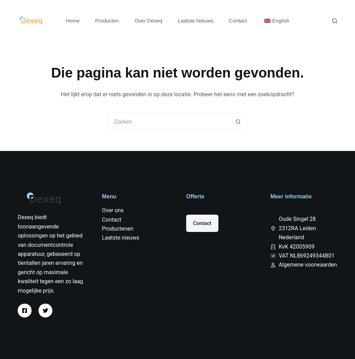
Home (73, 21)
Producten (107, 21)
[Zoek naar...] (169, 121)
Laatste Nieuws (196, 21)
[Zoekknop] (238, 121)
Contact (238, 21)
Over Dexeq (148, 21)
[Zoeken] (334, 21)
